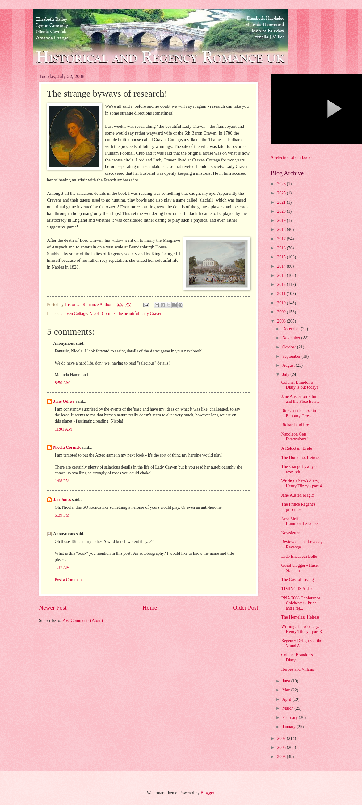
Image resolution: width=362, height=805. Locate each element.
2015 (282, 257)
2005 (282, 756)
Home (149, 607)
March (288, 708)
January (289, 726)
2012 (282, 284)
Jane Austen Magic (297, 495)
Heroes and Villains (298, 669)
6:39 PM (62, 515)
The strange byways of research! (300, 469)
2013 (282, 275)
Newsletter (290, 533)
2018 (282, 229)
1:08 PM (62, 481)
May (286, 690)
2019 (282, 220)
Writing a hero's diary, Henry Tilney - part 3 (301, 629)
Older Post (245, 607)
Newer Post (53, 607)
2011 (282, 293)
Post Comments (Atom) (82, 620)
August (289, 365)
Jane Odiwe (63, 401)
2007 (282, 738)
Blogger (207, 792)
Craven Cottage (74, 313)
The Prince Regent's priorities (298, 507)
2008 (282, 321)
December (291, 329)
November (291, 338)
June (286, 681)
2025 (282, 193)
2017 (282, 238)
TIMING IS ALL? (296, 588)
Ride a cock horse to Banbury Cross (298, 413)
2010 (282, 303)
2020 (282, 211)
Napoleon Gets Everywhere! (294, 437)
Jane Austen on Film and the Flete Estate (300, 399)
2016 (282, 248)
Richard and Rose (296, 425)
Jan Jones (62, 499)
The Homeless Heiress (300, 457)
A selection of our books (291, 157)
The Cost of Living (297, 579)
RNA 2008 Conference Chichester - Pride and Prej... (300, 603)
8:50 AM (62, 383)
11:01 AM (63, 429)
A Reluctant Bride (296, 448)
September (291, 356)
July (286, 374)
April (287, 699)
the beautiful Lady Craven (140, 313)
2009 (282, 312)
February (290, 717)
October (289, 347)
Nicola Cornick (102, 313)
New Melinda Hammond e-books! (300, 521)
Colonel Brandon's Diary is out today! (299, 385)
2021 (282, 202)
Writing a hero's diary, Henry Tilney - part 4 (301, 484)
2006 (282, 747)
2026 (282, 183)
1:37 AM (62, 567)
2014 (282, 266)
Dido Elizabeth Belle (299, 556)
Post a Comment (69, 580)
